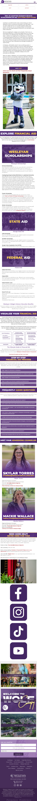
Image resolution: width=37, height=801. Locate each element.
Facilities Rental (20, 768)
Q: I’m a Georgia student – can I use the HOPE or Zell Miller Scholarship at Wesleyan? (18, 408)
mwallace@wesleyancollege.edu (14, 525)
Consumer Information (14, 763)
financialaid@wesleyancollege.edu (16, 545)
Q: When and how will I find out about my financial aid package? (17, 417)
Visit (10, 8)
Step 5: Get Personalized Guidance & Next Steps (13, 384)
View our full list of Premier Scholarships (14, 196)
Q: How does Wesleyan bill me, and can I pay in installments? (16, 434)
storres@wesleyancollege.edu (13, 483)
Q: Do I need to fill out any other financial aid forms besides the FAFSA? (18, 403)
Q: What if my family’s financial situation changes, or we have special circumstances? (18, 421)
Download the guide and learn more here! (18, 354)
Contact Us (28, 768)
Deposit (27, 8)
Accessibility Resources (25, 800)
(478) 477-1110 (18, 782)
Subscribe (18, 754)
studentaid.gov (31, 139)
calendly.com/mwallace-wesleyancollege (11, 528)
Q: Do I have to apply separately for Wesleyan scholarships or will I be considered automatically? (18, 413)
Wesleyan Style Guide (25, 763)
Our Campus (17, 760)
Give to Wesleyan (11, 768)
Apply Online (22, 766)
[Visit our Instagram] (18, 785)
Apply (27, 5)
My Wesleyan (10, 760)
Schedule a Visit (14, 766)
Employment (29, 766)
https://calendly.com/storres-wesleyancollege (12, 485)
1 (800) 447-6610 (19, 781)
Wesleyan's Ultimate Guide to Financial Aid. (26, 351)
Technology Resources (13, 800)
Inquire (10, 5)
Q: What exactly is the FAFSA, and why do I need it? (13, 400)
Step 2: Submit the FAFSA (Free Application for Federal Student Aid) (17, 374)
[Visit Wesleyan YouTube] (21, 785)
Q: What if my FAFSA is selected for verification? (13, 431)
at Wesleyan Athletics (20, 210)
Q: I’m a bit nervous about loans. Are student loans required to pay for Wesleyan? (18, 426)
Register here (11, 553)
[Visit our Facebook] (15, 785)
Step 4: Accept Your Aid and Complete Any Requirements (15, 381)
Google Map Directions (26, 760)
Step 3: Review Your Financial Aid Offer (11, 377)
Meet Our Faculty (19, 770)
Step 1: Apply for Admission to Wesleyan (11, 370)
